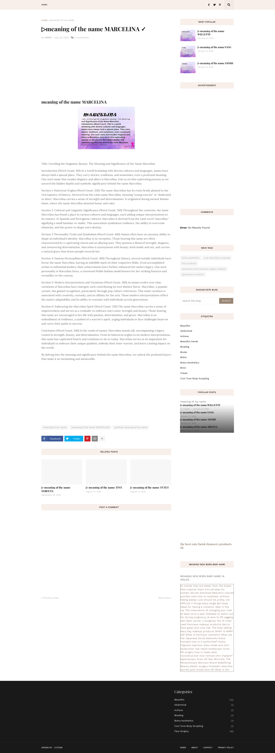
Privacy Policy (226, 747)
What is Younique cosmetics (203, 634)
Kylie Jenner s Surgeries (201, 620)
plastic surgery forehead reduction (211, 666)
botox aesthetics (190, 258)
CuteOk (58, 747)
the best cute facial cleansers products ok (206, 545)
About (194, 747)
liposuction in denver (193, 274)
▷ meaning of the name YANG (214, 47)
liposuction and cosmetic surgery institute (204, 269)
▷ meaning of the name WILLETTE (211, 32)
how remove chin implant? (216, 655)
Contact (208, 747)
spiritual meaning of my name (130, 427)
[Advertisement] (106, 69)
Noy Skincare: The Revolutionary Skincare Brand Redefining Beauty (205, 662)
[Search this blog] (200, 301)
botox (183, 357)
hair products (189, 263)
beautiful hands (189, 341)
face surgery (204, 731)
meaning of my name (62, 20)
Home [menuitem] (44, 5)
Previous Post (51, 598)
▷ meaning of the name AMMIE (215, 63)
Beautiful (185, 325)
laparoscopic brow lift (193, 659)
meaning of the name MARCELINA (90, 427)
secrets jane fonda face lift (197, 669)
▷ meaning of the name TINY (104, 487)
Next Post (164, 598)
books (183, 352)
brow (183, 367)
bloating (184, 346)
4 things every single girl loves (209, 603)
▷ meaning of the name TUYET (149, 487)
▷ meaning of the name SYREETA (55, 489)
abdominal (186, 331)
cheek (183, 373)
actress (184, 336)
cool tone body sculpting (217, 258)
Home (44, 20)
